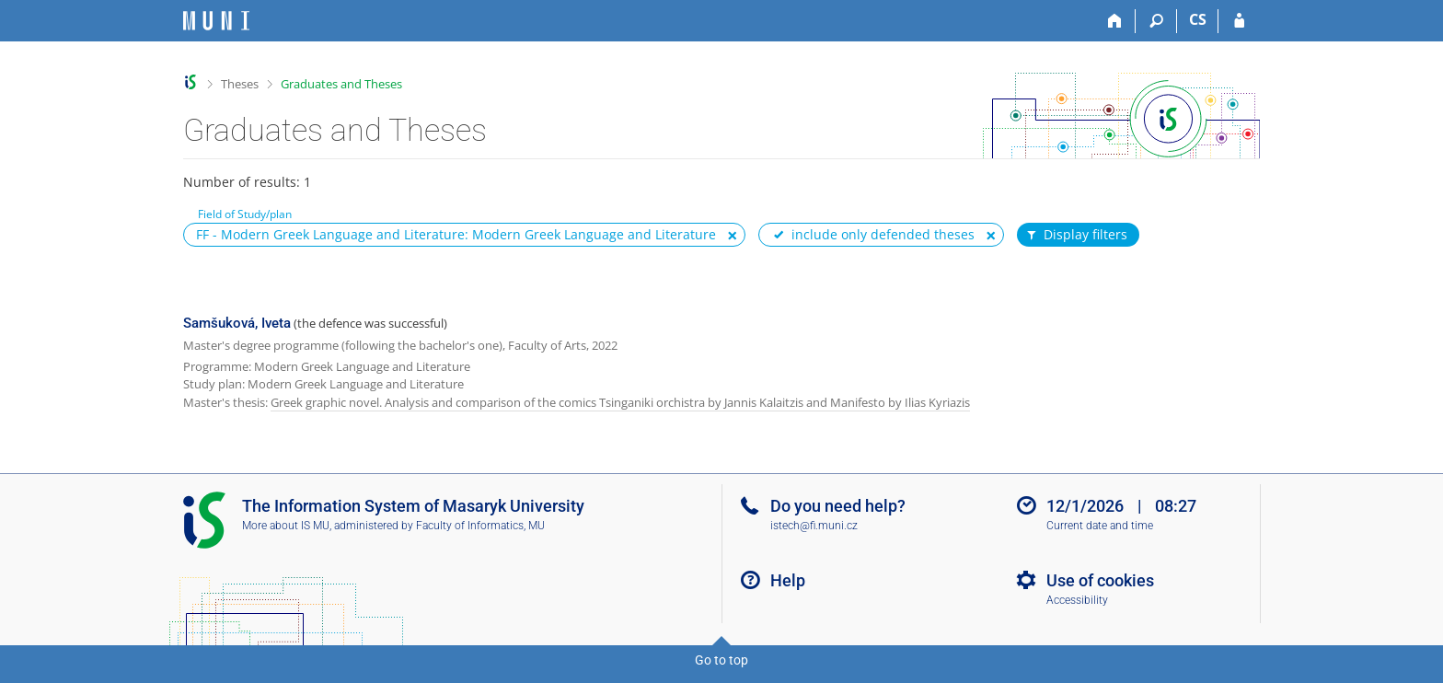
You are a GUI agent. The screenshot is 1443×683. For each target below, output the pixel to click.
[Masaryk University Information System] (216, 20)
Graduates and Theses (341, 83)
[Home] (1115, 21)
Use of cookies (1100, 580)
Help (787, 580)
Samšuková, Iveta (237, 323)
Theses (240, 83)
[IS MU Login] (1239, 21)
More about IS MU (285, 525)
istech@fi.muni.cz (814, 525)
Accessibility (1077, 600)
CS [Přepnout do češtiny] (1197, 19)
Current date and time (1099, 525)
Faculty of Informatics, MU (480, 525)
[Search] (1156, 21)
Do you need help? (838, 505)
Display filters (1075, 235)
